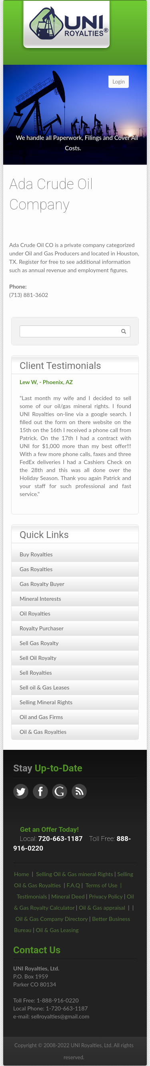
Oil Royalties (35, 613)
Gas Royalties (36, 569)
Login (118, 81)
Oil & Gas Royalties (43, 731)
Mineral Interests (40, 598)
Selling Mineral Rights (46, 702)
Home (21, 874)
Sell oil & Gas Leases (44, 687)
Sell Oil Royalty (38, 657)
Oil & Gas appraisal (102, 907)
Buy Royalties (36, 554)
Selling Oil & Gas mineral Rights (74, 874)
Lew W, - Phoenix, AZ (46, 382)
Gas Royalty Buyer (42, 583)
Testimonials (32, 896)
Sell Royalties (36, 672)
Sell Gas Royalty (39, 643)
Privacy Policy (105, 896)
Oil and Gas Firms (41, 716)
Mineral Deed (67, 896)
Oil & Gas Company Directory (52, 918)
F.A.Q (73, 885)
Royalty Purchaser (42, 628)
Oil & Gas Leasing (57, 930)
